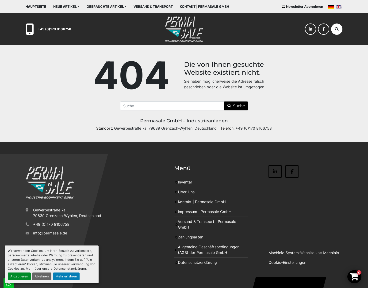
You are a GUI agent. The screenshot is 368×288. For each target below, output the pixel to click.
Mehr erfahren (66, 276)
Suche (236, 106)
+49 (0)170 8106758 (54, 29)
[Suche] (336, 29)
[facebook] (323, 29)
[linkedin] (310, 29)
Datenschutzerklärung (70, 268)
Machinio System (283, 252)
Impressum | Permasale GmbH (204, 211)
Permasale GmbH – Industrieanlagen (184, 121)
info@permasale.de (50, 233)
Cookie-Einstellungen (287, 262)
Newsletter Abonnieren (304, 6)
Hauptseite (36, 6)
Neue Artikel (65, 6)
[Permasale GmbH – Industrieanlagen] (50, 182)
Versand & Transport (153, 6)
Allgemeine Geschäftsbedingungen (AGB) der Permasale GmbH (208, 250)
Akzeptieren (19, 276)
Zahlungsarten (190, 237)
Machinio (331, 252)
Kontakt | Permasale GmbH (204, 6)
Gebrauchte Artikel (105, 6)
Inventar (185, 182)
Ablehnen (42, 276)
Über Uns (186, 192)
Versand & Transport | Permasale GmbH (207, 224)
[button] (66, 6)
